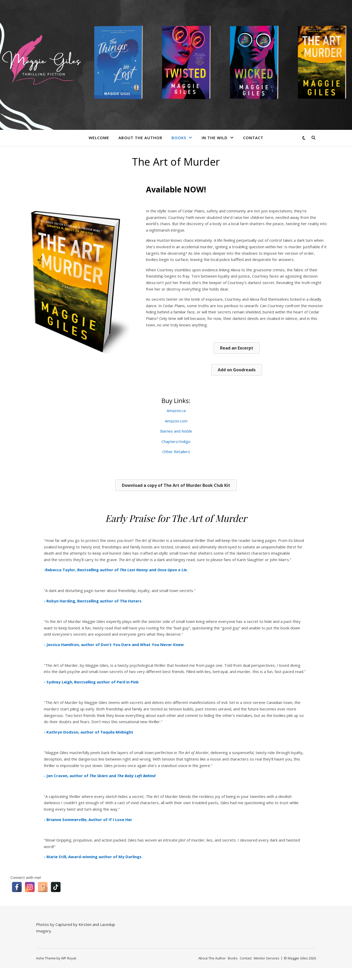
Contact (253, 137)
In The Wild (215, 137)
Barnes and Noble (176, 431)
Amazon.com (176, 420)
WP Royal (68, 958)
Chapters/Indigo (176, 441)
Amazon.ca (176, 410)
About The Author (140, 137)
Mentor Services (266, 958)
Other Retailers (176, 451)
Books (179, 137)
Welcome (99, 137)
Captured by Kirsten (73, 924)
